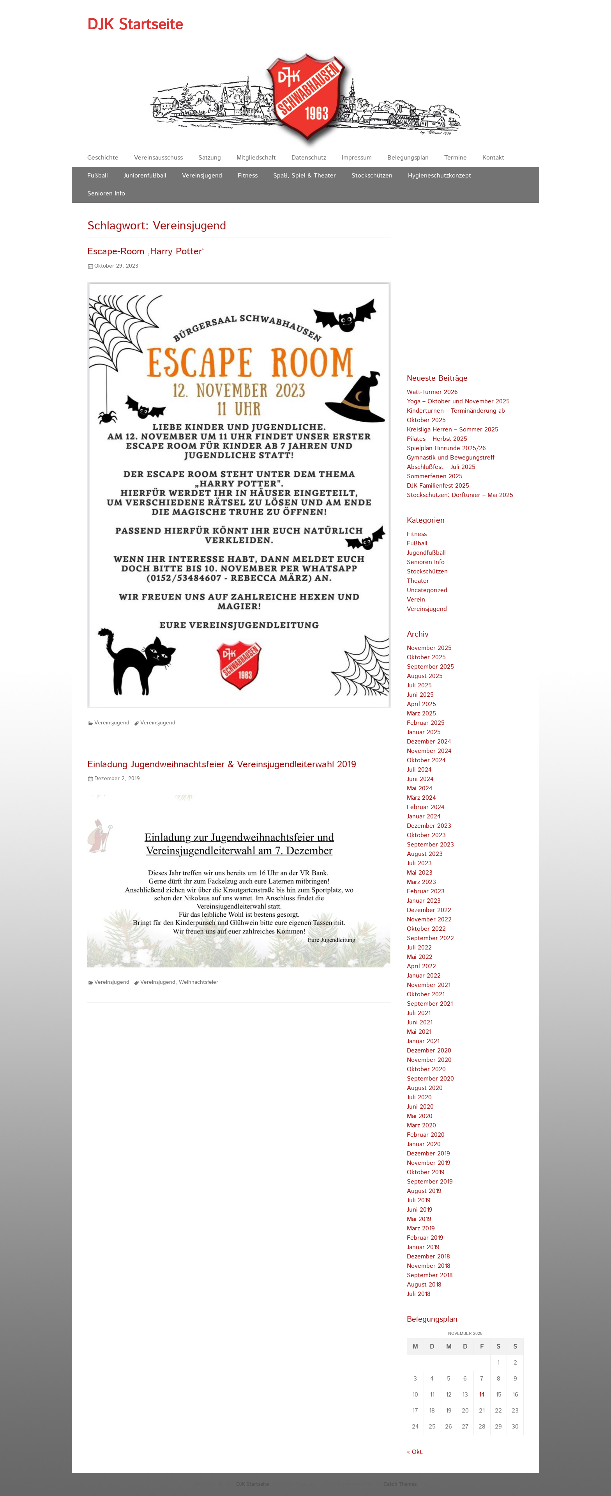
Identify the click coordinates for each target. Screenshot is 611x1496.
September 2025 (430, 666)
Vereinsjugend (202, 175)
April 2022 (421, 966)
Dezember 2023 (429, 826)
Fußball (97, 175)
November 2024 (429, 751)
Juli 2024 (419, 769)
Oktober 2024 (426, 760)
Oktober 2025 (426, 657)
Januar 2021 (423, 1041)
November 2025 (429, 648)
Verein (416, 599)
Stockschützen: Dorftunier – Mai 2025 (460, 495)
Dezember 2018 (428, 1256)
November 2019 (428, 1163)
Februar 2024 (426, 807)
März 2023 (421, 882)
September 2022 (430, 938)
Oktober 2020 (426, 1069)
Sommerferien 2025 (435, 476)
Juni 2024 (420, 779)
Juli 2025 (419, 685)
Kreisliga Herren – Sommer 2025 (452, 429)
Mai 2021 (419, 1032)
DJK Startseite (135, 24)
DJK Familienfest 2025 (438, 485)
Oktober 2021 (426, 994)
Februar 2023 (426, 891)
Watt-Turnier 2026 (432, 392)
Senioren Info (106, 193)
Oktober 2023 (426, 835)
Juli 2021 (419, 1013)
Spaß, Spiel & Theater (304, 175)
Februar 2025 (426, 723)
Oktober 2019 (426, 1172)
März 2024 (421, 797)
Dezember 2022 (429, 910)
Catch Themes (400, 1484)
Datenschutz (308, 157)
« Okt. (415, 1452)
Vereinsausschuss (158, 157)
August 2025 (425, 676)
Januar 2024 (424, 816)
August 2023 (425, 854)
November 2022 (429, 919)
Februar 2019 (425, 1237)
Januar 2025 (424, 732)
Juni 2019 (420, 1209)
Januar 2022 (424, 975)
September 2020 (430, 1078)
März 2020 (421, 1125)
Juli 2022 (419, 947)
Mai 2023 (420, 872)
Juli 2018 (419, 1294)
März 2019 (421, 1228)
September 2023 (430, 844)
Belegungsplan (408, 157)
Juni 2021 (420, 1022)
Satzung (209, 157)
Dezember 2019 (428, 1153)
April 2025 (421, 704)
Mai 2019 (419, 1219)
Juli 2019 (419, 1200)
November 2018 (428, 1266)
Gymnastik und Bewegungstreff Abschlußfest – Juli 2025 (450, 462)
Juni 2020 (420, 1106)
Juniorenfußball (145, 175)
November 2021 (428, 985)
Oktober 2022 (426, 929)
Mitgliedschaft (256, 157)
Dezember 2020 (429, 1050)
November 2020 (429, 1060)
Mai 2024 (420, 788)
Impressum (357, 157)
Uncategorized (427, 590)
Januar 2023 (424, 900)
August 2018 (424, 1284)
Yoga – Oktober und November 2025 (458, 401)
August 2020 (425, 1088)
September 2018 (430, 1275)
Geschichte (102, 157)
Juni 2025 (420, 694)
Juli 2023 (419, 863)
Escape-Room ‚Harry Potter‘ (145, 251)
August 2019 (424, 1191)
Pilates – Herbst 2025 (437, 439)
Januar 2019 (423, 1247)
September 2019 (430, 1181)
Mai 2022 (420, 957)
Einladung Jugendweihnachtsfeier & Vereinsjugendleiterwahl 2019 (221, 764)
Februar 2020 (426, 1134)
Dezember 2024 (429, 741)
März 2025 (421, 713)
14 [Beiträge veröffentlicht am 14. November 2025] (482, 1394)
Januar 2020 (424, 1144)
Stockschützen (371, 175)
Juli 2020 (419, 1097)
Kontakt (493, 157)
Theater (418, 581)
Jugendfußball (426, 552)
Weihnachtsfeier (198, 982)
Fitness (248, 175)
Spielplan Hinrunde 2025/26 (446, 448)
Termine (455, 157)
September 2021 (430, 1003)
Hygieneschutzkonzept (439, 175)
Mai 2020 (420, 1116)
